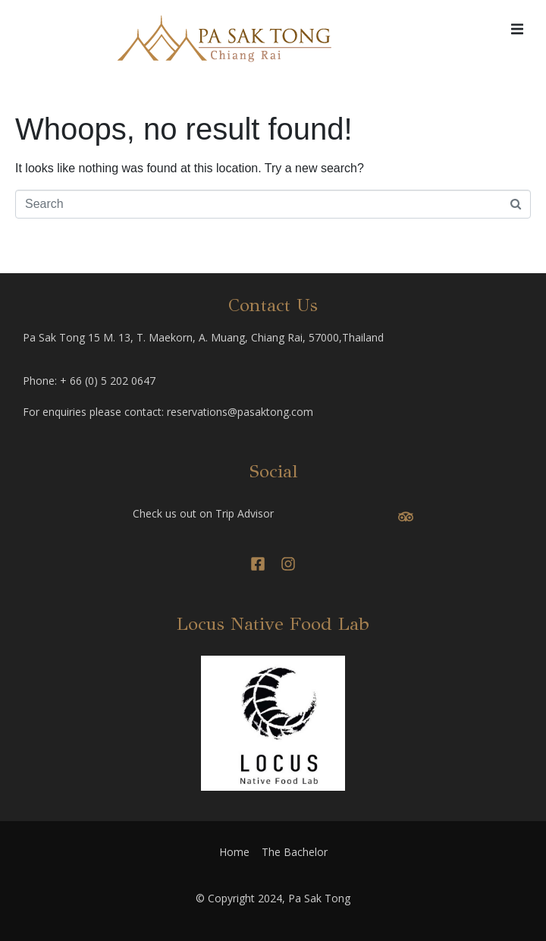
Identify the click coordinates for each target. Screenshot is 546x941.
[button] (517, 28)
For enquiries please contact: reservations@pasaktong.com (168, 411)
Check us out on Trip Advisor (203, 513)
